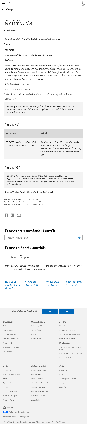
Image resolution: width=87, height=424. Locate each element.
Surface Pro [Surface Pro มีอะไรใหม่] (7, 326)
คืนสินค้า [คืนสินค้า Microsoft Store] (34, 334)
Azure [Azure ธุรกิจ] (5, 379)
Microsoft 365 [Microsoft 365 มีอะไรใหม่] (7, 343)
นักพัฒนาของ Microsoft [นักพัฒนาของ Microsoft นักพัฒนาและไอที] (38, 370)
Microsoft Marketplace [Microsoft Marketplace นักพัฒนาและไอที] (38, 387)
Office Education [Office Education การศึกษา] (64, 343)
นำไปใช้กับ (10, 30)
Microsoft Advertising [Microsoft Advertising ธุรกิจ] (10, 391)
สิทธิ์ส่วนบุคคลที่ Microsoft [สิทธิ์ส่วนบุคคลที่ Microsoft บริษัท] (67, 379)
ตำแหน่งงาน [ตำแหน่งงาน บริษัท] (63, 370)
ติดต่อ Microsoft (9, 422)
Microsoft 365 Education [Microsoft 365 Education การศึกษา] (67, 339)
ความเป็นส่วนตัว (21, 422)
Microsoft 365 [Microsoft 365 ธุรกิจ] (7, 387)
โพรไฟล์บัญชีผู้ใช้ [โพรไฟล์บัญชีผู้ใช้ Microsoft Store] (36, 326)
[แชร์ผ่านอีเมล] (17, 214)
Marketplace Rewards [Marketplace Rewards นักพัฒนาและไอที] (38, 396)
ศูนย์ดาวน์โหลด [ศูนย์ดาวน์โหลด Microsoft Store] (36, 330)
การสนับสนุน (8, 9)
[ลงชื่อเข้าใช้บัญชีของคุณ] (83, 3)
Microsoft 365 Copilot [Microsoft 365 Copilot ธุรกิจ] (10, 396)
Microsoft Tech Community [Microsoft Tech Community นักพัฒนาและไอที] (39, 383)
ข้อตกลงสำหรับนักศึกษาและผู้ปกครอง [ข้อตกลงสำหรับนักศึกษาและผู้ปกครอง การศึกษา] (71, 354)
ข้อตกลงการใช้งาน (34, 422)
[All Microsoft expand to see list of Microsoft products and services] (3, 3)
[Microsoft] (43, 2)
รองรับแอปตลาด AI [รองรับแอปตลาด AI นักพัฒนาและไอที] (37, 379)
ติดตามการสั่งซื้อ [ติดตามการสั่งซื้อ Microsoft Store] (36, 339)
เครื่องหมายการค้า (48, 422)
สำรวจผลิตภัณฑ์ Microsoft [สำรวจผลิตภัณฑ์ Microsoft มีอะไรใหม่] (11, 347)
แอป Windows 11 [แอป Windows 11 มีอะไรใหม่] (8, 351)
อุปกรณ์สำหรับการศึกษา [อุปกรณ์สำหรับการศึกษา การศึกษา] (67, 330)
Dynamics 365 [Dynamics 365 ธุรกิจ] (7, 383)
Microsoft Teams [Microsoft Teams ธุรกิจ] (8, 400)
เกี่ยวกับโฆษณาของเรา (63, 422)
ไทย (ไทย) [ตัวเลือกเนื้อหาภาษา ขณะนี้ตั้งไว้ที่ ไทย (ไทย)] (10, 407)
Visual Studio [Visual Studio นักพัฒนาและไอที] (35, 400)
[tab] (11, 257)
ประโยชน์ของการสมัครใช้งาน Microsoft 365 (12, 285)
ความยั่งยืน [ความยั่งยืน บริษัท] (62, 387)
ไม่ (66, 311)
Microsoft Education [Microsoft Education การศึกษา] (65, 326)
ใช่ (50, 311)
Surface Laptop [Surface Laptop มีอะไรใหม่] (8, 330)
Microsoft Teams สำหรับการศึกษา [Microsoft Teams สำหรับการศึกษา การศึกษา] (70, 334)
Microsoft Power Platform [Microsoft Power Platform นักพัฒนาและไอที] (39, 391)
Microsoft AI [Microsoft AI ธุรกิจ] (7, 370)
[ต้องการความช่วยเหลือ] (9, 3)
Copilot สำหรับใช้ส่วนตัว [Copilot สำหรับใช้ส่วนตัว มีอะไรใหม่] (11, 339)
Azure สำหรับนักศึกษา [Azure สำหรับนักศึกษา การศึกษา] (66, 358)
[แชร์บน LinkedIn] (11, 214)
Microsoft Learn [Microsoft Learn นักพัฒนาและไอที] (36, 374)
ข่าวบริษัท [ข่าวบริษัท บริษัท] (62, 374)
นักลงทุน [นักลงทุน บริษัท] (62, 383)
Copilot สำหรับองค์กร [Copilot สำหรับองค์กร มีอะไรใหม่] (10, 334)
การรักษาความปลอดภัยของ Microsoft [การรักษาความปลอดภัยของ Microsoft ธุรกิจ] (15, 374)
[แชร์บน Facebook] (6, 214)
